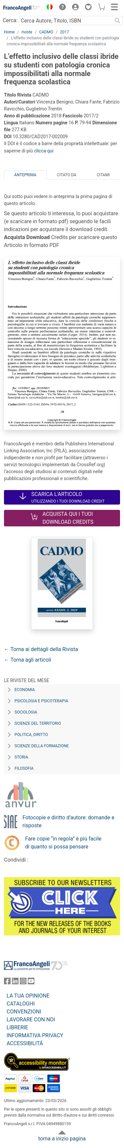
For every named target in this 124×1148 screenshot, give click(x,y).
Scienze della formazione (42, 746)
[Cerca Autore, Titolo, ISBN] (65, 20)
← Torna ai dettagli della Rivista (41, 649)
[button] (48, 8)
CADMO (46, 32)
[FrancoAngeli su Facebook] (7, 982)
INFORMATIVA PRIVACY (35, 1035)
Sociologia (26, 712)
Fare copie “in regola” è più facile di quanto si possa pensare (63, 843)
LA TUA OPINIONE (28, 996)
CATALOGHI (21, 1004)
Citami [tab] (103, 175)
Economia (25, 689)
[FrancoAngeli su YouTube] (31, 982)
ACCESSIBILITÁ (25, 1043)
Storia (21, 757)
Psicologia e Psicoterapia (41, 701)
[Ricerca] (117, 20)
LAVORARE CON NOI (31, 1019)
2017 (64, 32)
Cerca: (10, 20)
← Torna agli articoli (27, 660)
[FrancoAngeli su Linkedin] (15, 982)
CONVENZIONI (24, 1011)
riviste (26, 32)
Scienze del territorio (38, 723)
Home (9, 32)
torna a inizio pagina (62, 1138)
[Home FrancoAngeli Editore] (21, 8)
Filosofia (24, 768)
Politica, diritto (31, 734)
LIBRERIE (17, 1027)
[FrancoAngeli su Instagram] (23, 982)
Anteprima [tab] (25, 175)
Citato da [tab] (66, 175)
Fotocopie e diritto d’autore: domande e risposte (68, 821)
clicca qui (44, 150)
